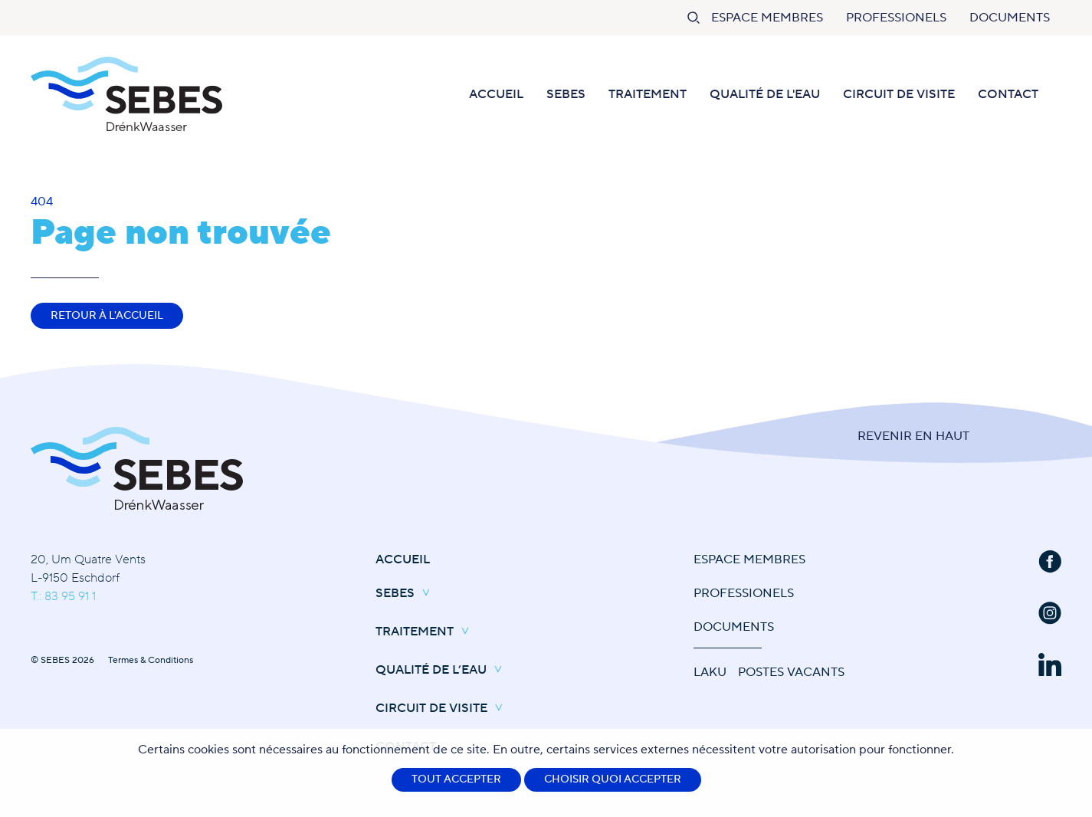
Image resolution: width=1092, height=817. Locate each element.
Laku (710, 672)
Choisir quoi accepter (612, 779)
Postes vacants (791, 672)
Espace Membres (767, 17)
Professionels (896, 17)
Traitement (647, 94)
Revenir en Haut (913, 436)
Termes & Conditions (150, 660)
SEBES (565, 94)
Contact (1008, 94)
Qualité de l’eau (442, 671)
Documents (1009, 17)
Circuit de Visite (899, 94)
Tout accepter (456, 779)
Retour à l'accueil (107, 316)
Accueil (496, 94)
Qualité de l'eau (765, 94)
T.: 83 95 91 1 (63, 596)
